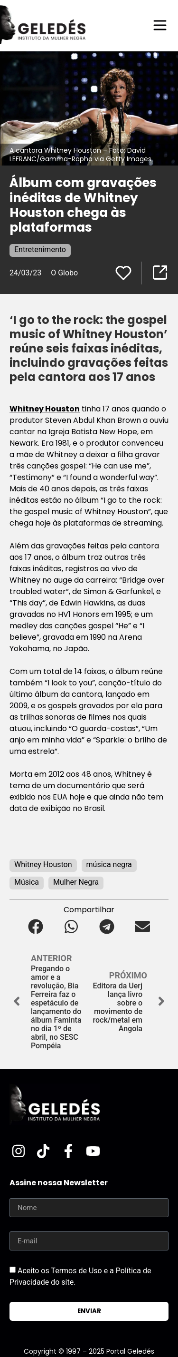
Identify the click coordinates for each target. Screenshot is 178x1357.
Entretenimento (40, 249)
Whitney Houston (44, 408)
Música (26, 882)
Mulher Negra (76, 882)
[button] (36, 926)
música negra (109, 864)
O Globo (64, 272)
